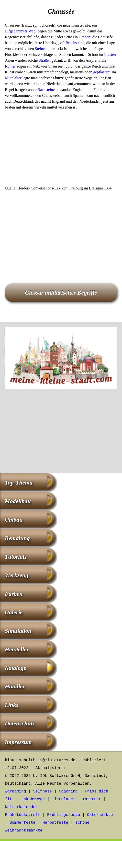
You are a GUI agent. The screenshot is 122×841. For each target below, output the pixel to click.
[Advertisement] (61, 149)
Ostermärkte (100, 815)
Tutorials (16, 557)
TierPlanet (63, 799)
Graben (84, 37)
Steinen (41, 49)
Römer (10, 66)
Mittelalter (13, 78)
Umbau (13, 519)
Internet (91, 799)
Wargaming (15, 791)
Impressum (18, 742)
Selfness (42, 791)
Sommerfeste (22, 823)
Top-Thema (19, 482)
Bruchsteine (75, 43)
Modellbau (18, 501)
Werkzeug (16, 575)
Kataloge (15, 668)
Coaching (68, 791)
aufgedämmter (16, 31)
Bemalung (17, 538)
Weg (31, 31)
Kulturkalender (21, 807)
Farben (13, 594)
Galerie (13, 612)
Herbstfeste (55, 823)
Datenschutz (20, 723)
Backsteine (46, 90)
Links (11, 705)
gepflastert (101, 72)
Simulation (18, 631)
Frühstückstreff (22, 815)
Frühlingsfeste (63, 815)
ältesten (110, 54)
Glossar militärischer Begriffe (61, 292)
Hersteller (17, 649)
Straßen (45, 60)
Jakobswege (33, 799)
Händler (15, 686)
